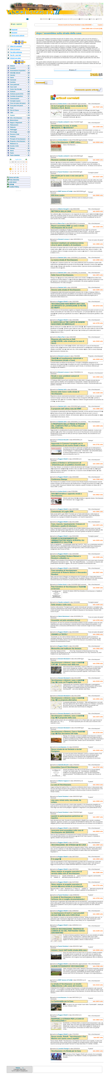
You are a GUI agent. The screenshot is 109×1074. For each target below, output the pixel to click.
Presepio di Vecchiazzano (18, 139)
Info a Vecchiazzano (16, 118)
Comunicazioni (14, 98)
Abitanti (12, 66)
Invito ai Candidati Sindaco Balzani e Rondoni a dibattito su (66, 557)
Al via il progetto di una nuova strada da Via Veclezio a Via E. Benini (68, 107)
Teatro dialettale (15, 155)
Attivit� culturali (15, 73)
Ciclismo (12, 91)
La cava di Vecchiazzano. (61, 785)
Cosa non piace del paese (18, 103)
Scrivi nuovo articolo (17, 35)
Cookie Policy (14, 187)
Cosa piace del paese (16, 105)
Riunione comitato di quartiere (63, 160)
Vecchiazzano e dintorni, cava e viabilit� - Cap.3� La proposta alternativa (68, 699)
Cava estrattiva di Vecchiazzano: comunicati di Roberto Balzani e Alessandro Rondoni (69, 572)
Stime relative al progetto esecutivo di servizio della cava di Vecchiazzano (66, 872)
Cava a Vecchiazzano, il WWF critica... (66, 142)
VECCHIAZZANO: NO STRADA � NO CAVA (68, 845)
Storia (12, 150)
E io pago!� (56, 859)
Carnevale (13, 80)
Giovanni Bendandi (64, 659)
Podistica (13, 136)
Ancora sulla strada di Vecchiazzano (65, 290)
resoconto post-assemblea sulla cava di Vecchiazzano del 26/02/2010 (67, 831)
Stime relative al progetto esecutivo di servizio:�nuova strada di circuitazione (67, 885)
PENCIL (18, 1068)
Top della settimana (16, 52)
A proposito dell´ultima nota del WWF (66, 409)
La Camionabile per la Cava (62, 1001)
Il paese (12, 115)
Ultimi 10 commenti (16, 46)
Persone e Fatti (14, 134)
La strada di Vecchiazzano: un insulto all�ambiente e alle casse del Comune (66, 985)
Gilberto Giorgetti (63, 209)
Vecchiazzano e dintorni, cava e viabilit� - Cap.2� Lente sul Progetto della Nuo (68, 681)
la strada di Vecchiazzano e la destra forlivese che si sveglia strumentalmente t (68, 898)
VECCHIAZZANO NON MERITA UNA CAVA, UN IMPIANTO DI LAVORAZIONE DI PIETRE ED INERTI (68, 306)
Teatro (12, 153)
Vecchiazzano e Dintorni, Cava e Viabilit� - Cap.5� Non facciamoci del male (68, 732)
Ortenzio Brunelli (63, 440)
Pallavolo (13, 127)
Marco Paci (61, 223)
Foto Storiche (14, 180)
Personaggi (13, 132)
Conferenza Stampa (59, 479)
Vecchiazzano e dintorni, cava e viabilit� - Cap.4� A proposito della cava (68, 717)
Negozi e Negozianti (16, 122)
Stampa (12, 148)
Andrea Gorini (62, 103)
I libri (11, 112)
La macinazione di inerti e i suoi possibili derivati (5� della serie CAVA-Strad (67, 914)
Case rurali (13, 87)
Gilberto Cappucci (63, 781)
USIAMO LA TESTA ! (59, 634)
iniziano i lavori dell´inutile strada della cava (69, 950)
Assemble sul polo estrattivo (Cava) (65, 620)
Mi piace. (72, 70)
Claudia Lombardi (63, 122)
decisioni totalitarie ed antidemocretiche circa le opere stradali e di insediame (67, 244)
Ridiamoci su (14, 143)
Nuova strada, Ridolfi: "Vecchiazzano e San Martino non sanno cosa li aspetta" (68, 1037)
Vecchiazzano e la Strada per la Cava (66, 1051)
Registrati (14, 29)
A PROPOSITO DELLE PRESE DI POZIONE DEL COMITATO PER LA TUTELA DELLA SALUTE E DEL (68, 426)
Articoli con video (15, 58)
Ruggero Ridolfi (63, 301)
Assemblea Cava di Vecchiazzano (64, 767)
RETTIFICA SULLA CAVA (61, 211)
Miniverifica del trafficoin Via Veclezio (66, 648)
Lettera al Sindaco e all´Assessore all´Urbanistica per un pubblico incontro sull (68, 464)
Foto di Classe (14, 110)
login (13, 24)
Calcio (12, 77)
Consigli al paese (15, 101)
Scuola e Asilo (14, 146)
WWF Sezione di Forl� (65, 191)
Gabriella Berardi (63, 765)
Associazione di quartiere (17, 70)
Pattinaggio (13, 129)
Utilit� (11, 184)
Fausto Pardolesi (63, 172)
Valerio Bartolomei (63, 616)
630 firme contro (57, 195)
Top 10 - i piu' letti (15, 55)
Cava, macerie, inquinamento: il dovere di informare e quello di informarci (68, 525)
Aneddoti (13, 68)
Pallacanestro (14, 125)
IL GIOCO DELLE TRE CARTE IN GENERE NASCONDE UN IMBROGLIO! (68, 323)
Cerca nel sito (14, 177)
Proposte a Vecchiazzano (17, 141)
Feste (11, 108)
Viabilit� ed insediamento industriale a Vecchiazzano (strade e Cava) (67, 359)
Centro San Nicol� (16, 89)
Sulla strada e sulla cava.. (61, 605)
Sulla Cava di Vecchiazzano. (62, 275)
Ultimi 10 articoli (15, 49)
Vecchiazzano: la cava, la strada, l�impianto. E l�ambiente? (64, 127)
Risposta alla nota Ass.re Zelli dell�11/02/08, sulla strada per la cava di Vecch (67, 341)
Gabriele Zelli (62, 257)
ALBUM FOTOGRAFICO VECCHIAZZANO (67, 966)
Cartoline (13, 82)
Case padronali (14, 84)
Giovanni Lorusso (63, 239)
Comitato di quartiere (16, 96)
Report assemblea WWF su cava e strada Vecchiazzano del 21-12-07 (67, 227)
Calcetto (12, 75)
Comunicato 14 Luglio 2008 (62, 511)
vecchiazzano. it (63, 747)
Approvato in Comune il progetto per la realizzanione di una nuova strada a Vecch (68, 444)
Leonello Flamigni (63, 1048)
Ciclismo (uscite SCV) (16, 94)
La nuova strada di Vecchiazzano (64, 260)
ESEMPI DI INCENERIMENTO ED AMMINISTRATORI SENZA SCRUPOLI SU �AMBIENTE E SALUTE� (67, 540)
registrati (19, 24)
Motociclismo (14, 120)
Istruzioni (14, 32)
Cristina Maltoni (63, 140)
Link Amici (13, 182)
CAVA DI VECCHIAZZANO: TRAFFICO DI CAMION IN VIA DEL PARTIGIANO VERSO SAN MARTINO (68, 931)
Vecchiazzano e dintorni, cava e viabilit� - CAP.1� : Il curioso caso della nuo (68, 663)
